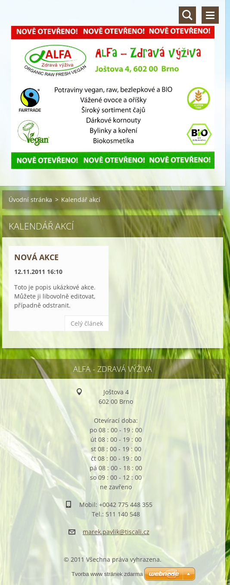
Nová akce (36, 257)
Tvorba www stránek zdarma (107, 574)
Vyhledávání (187, 15)
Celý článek (87, 323)
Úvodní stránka (30, 199)
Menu (210, 15)
